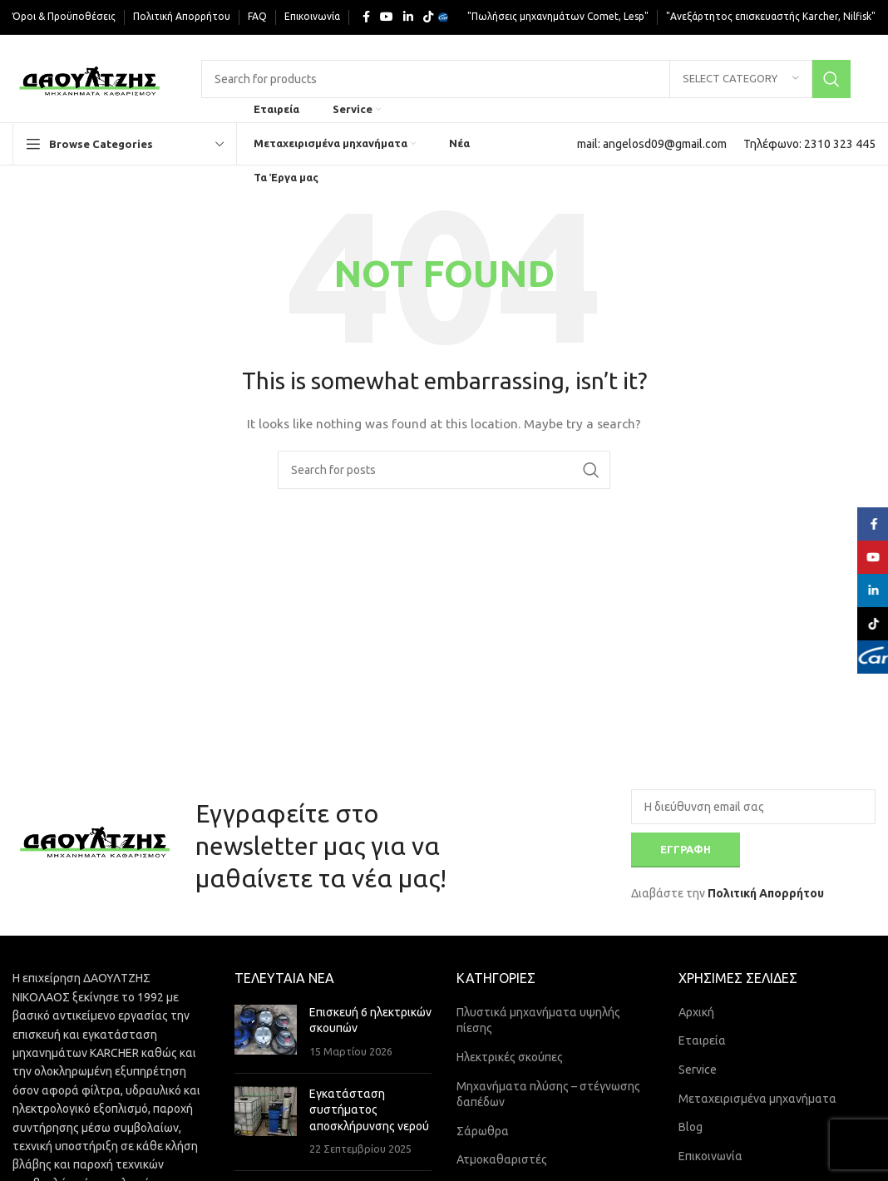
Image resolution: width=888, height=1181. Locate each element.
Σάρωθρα (482, 1131)
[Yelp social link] (443, 17)
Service (697, 1069)
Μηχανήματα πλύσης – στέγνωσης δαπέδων (548, 1094)
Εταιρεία (702, 1040)
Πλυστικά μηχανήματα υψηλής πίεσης (538, 1020)
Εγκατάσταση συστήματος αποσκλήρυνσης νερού (369, 1110)
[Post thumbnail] (265, 1032)
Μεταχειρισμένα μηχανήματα (757, 1098)
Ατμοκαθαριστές (501, 1159)
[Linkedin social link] (408, 17)
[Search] (526, 79)
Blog (690, 1127)
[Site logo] (90, 77)
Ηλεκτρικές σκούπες (509, 1057)
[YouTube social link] (386, 17)
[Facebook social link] (366, 17)
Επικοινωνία (710, 1156)
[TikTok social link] (428, 17)
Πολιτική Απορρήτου (766, 893)
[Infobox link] (652, 143)
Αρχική (696, 1012)
